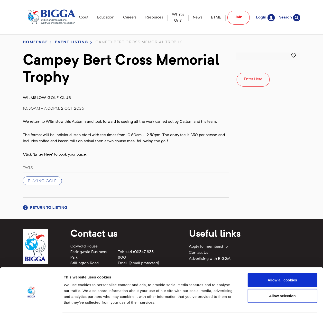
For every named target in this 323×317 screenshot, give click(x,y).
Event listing (71, 42)
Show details (255, 307)
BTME (216, 17)
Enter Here (253, 79)
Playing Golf (42, 181)
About (83, 17)
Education (105, 17)
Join (238, 17)
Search (289, 18)
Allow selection (282, 281)
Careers (130, 17)
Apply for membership (208, 247)
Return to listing (45, 208)
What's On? (178, 18)
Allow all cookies (282, 265)
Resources (154, 17)
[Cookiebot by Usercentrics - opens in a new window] (31, 307)
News (197, 17)
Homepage (35, 42)
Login (265, 18)
